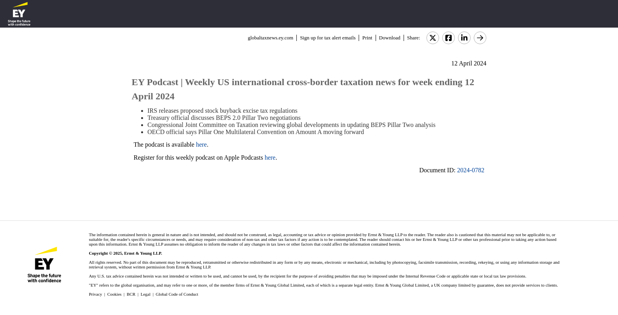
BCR (131, 294)
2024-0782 (470, 170)
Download (389, 38)
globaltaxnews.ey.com (270, 38)
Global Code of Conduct (177, 294)
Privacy (95, 294)
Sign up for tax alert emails (328, 38)
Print (367, 38)
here (201, 144)
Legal (146, 294)
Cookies (114, 294)
